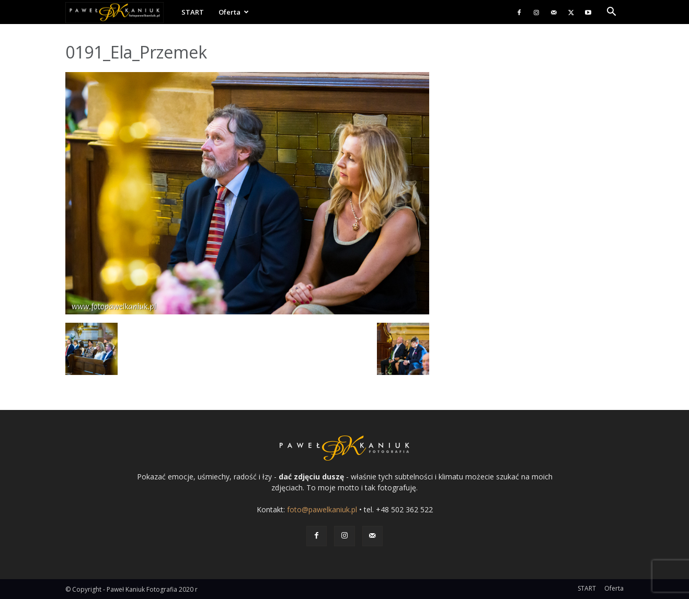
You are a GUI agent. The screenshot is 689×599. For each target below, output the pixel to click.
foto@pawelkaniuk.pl (322, 509)
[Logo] (119, 12)
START (192, 12)
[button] (611, 13)
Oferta (234, 12)
